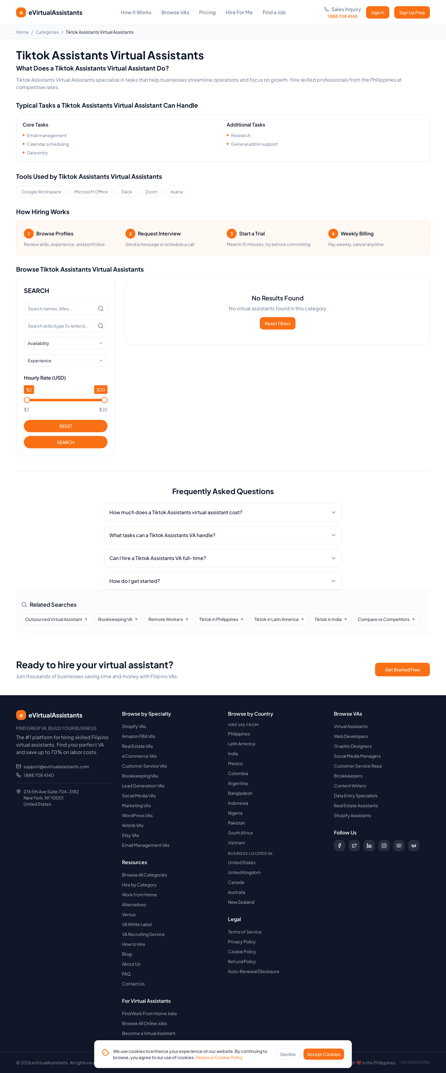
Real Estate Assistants (356, 805)
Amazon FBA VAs (138, 736)
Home (22, 32)
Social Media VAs (139, 795)
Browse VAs (175, 12)
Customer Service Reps (358, 766)
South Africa (240, 832)
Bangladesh (240, 793)
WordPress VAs (137, 815)
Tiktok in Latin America (279, 619)
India (233, 753)
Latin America (241, 743)
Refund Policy (242, 961)
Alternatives (134, 904)
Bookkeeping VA (118, 619)
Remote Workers (168, 619)
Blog (127, 954)
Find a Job (274, 12)
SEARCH (65, 442)
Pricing (207, 12)
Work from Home (139, 894)
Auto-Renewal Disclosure (253, 971)
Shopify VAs (134, 726)
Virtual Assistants (351, 726)
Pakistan (236, 822)
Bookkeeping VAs (140, 775)
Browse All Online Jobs (144, 1023)
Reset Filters (278, 323)
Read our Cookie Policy (219, 1059)
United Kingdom (244, 872)
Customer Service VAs (144, 766)
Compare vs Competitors (386, 619)
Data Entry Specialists (356, 795)
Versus (129, 914)
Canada (236, 882)
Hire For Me (239, 12)
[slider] (27, 400)
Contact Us (133, 983)
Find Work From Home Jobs (149, 1013)
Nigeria (235, 813)
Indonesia (238, 803)
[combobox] (65, 343)
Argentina (238, 783)
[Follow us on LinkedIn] (369, 845)
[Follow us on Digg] (413, 845)
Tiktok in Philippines (221, 619)
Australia (236, 892)
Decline (288, 1055)
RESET (65, 426)
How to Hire (133, 944)
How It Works (136, 12)
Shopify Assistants (352, 815)
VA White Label (137, 924)
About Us (131, 964)
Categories (47, 32)
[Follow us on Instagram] (384, 845)
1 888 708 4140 (39, 775)
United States (242, 862)
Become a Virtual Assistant (148, 1033)
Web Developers (351, 736)
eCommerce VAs (139, 756)
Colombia (238, 773)
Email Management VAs (145, 845)
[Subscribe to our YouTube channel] (398, 845)
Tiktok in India (331, 619)
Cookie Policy (242, 951)
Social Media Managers (357, 756)
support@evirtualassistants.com (56, 766)
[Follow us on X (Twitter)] (354, 845)
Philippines (239, 733)
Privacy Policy (242, 941)
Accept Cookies (323, 1055)
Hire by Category (139, 884)
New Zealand (241, 902)
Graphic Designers (353, 746)
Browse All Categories (144, 874)
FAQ (126, 973)
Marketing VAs (136, 805)
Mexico (235, 763)
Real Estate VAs (137, 746)
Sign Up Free (412, 12)
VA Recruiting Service (143, 934)
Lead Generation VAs (143, 785)
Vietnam (236, 842)
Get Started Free (402, 669)
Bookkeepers (348, 775)
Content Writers (350, 785)
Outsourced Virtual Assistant (56, 619)
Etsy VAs (130, 835)
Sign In (377, 12)
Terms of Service (245, 931)
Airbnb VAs (132, 825)
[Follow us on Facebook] (339, 845)
